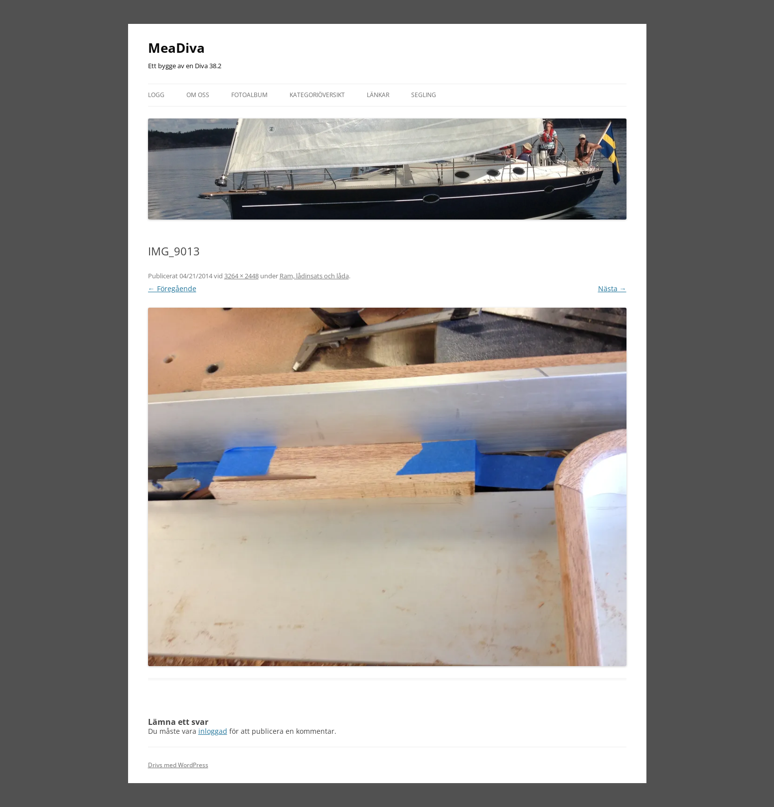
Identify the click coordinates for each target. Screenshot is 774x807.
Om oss (197, 95)
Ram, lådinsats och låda (314, 275)
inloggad (212, 731)
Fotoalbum (249, 95)
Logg (156, 95)
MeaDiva (176, 48)
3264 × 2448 (241, 275)
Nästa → (612, 288)
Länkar (378, 95)
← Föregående (172, 288)
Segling (423, 95)
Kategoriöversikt (317, 95)
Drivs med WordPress (178, 765)
